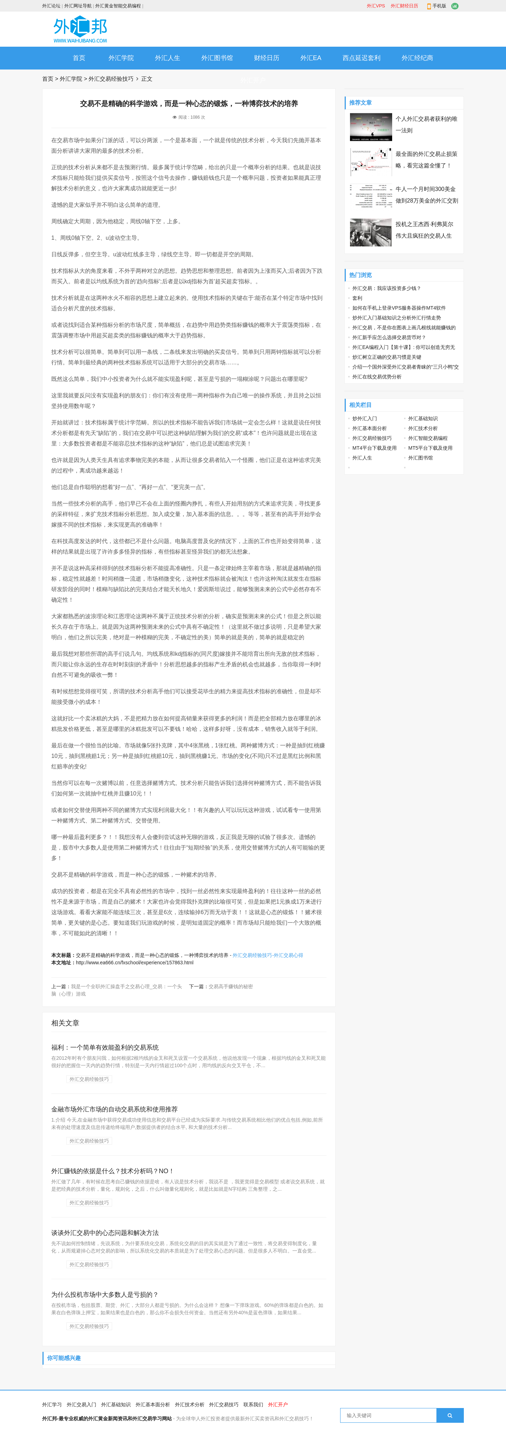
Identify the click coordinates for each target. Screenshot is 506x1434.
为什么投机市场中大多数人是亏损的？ (105, 1294)
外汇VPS (376, 5)
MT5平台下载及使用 (430, 448)
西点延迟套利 (362, 57)
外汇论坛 (51, 5)
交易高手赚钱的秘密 (231, 986)
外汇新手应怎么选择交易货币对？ (389, 337)
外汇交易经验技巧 (111, 79)
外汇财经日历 (404, 5)
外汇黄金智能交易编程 (118, 5)
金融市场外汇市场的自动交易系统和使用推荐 (114, 1109)
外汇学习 (52, 1404)
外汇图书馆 (217, 57)
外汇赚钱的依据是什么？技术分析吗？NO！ (113, 1171)
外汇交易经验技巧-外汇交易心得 (268, 955)
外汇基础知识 (423, 418)
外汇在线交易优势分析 (377, 376)
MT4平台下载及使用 (374, 448)
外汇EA (311, 57)
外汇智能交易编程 (428, 438)
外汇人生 (167, 57)
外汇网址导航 (78, 5)
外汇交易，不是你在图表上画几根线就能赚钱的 (404, 327)
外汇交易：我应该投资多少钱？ (386, 288)
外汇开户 (253, 80)
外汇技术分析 (423, 428)
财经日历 (266, 57)
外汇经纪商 (417, 57)
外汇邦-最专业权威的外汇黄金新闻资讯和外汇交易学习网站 (107, 1418)
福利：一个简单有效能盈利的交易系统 (105, 1047)
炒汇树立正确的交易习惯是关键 (386, 357)
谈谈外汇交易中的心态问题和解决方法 (105, 1232)
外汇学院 (121, 57)
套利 (357, 298)
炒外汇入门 (364, 418)
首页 (79, 57)
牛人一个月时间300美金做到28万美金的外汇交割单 (427, 200)
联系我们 (253, 1404)
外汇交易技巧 (224, 1404)
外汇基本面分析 (369, 428)
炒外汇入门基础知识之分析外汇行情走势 (396, 317)
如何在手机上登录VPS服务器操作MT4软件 (399, 308)
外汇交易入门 (81, 1404)
